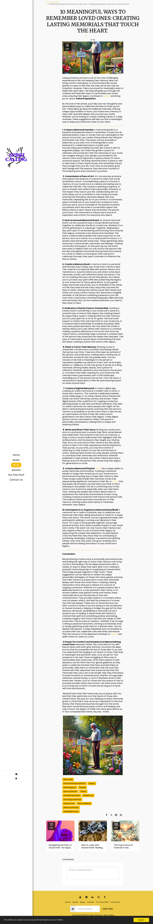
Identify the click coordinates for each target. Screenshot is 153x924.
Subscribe (107, 908)
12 (51, 825)
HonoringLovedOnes (72, 799)
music (115, 481)
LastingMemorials (71, 811)
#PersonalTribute (71, 807)
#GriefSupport (70, 787)
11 (84, 825)
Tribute (83, 791)
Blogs (56, 2)
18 (116, 825)
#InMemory (88, 795)
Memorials (68, 779)
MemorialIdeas (84, 803)
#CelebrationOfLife (72, 795)
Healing (82, 787)
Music (98, 468)
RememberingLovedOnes (75, 783)
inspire (106, 96)
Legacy (92, 783)
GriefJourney (69, 803)
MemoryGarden (70, 791)
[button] (16, 774)
